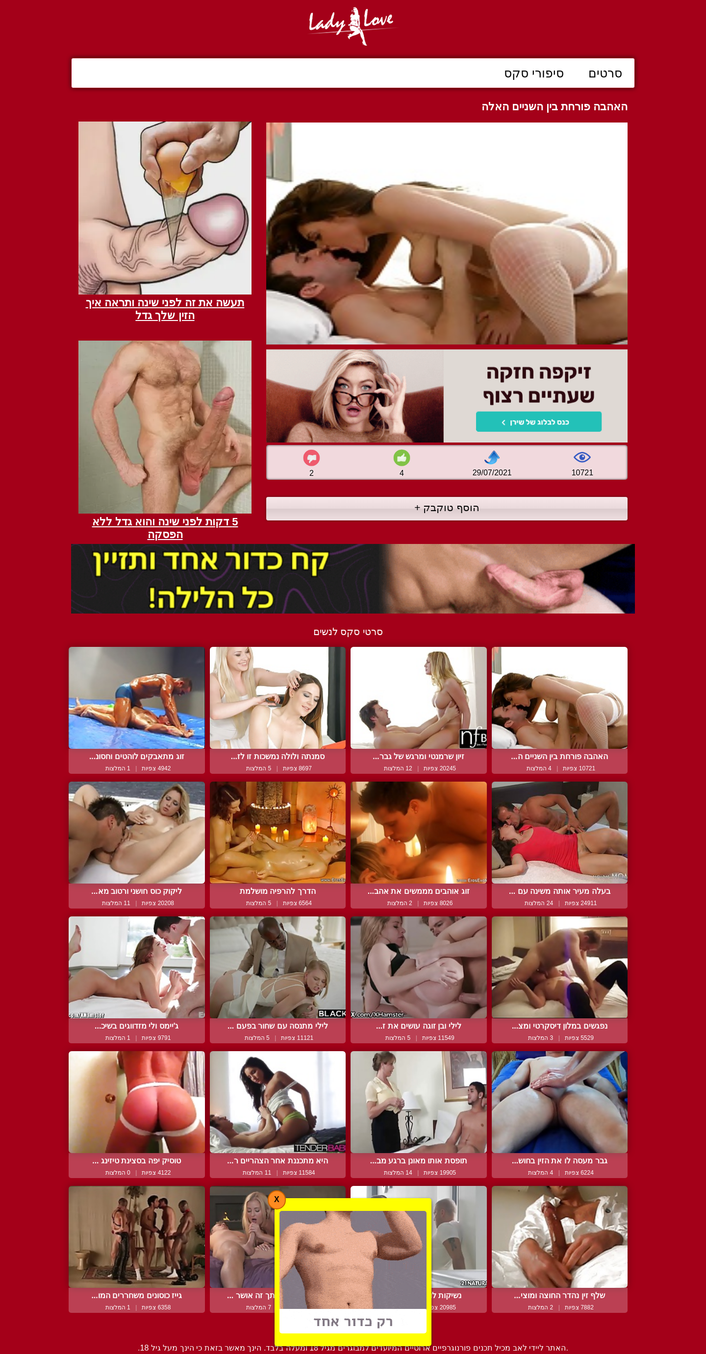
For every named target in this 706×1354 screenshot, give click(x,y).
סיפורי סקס (534, 73)
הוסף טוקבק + (446, 507)
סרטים (605, 73)
